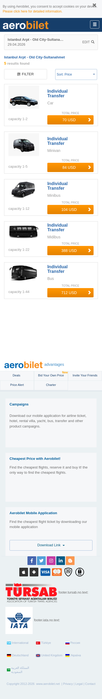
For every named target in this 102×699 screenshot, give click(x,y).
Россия (72, 643)
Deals (17, 375)
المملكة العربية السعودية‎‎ (18, 670)
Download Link (51, 545)
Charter (51, 384)
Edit (88, 42)
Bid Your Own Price (53, 374)
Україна (73, 655)
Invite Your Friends (85, 375)
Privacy (68, 683)
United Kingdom (49, 655)
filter (25, 74)
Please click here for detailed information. (32, 11)
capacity (14, 119)
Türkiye (43, 643)
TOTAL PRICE (70, 113)
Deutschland (18, 655)
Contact (90, 683)
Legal (79, 683)
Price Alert (17, 384)
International (18, 643)
